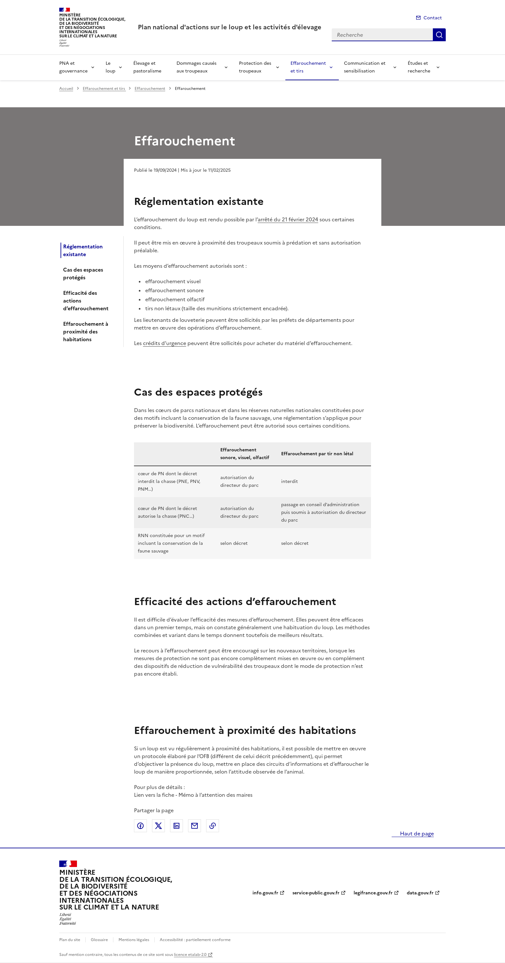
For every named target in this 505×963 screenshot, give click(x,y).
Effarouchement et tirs (308, 67)
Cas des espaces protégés (83, 273)
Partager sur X (158, 825)
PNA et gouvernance (73, 67)
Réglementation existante (83, 250)
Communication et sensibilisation (365, 67)
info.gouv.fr (265, 893)
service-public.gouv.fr (315, 893)
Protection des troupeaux (255, 67)
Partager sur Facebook (140, 825)
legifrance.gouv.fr (373, 893)
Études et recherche (419, 67)
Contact (433, 17)
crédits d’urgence (164, 343)
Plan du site (69, 940)
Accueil (66, 88)
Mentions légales (134, 940)
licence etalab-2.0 (190, 955)
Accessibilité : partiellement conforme (195, 940)
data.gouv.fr (420, 893)
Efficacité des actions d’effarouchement (86, 300)
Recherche (439, 34)
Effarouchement (150, 88)
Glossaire (99, 940)
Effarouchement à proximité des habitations (85, 331)
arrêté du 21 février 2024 (288, 219)
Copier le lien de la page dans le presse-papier (212, 825)
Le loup (110, 67)
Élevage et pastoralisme (147, 67)
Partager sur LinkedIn (176, 825)
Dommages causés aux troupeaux (196, 67)
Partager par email (194, 825)
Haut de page (416, 833)
